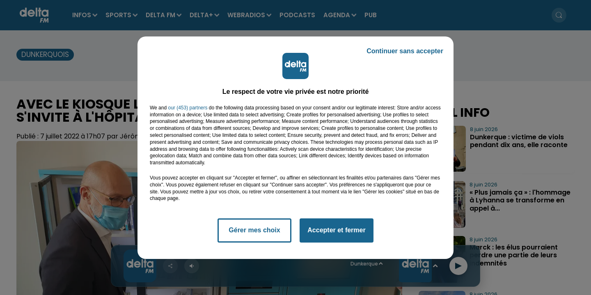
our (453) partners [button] (187, 108)
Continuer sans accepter (405, 51)
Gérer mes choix (254, 230)
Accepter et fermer (336, 230)
